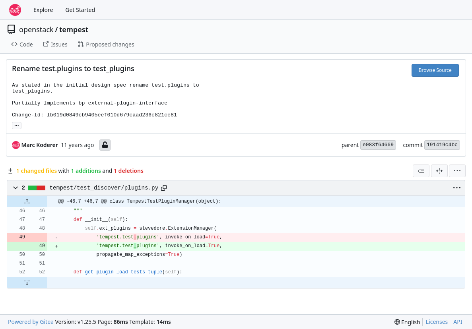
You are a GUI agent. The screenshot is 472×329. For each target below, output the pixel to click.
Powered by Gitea (31, 321)
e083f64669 (378, 145)
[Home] (15, 10)
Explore (43, 10)
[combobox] (421, 170)
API (457, 321)
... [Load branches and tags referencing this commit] (16, 125)
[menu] (457, 170)
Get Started (80, 10)
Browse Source (435, 70)
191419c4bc (442, 145)
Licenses (437, 321)
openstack (36, 29)
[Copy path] (163, 188)
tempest (73, 29)
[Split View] (439, 170)
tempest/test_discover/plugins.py (104, 188)
